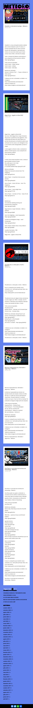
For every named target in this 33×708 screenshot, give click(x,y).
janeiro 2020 (6, 628)
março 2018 (6, 676)
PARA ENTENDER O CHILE (9, 595)
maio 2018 (5, 672)
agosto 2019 (6, 639)
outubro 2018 (6, 661)
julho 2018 (5, 668)
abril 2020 (5, 621)
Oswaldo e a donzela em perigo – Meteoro (16, 26)
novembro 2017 (7, 685)
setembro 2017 (7, 690)
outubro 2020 (6, 608)
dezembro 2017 (7, 683)
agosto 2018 (6, 665)
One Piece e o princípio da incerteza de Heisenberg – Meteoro (15, 469)
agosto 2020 (6, 612)
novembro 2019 (7, 632)
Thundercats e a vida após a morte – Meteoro (14, 265)
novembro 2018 (7, 659)
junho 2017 (6, 697)
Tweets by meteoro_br (10, 83)
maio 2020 (5, 619)
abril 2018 (5, 674)
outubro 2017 (6, 688)
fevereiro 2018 (6, 679)
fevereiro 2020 (6, 625)
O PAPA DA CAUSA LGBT (9, 602)
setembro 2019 (7, 636)
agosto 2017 (6, 692)
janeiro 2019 (6, 654)
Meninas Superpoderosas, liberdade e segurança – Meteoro (15, 368)
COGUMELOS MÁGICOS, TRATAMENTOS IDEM (14, 593)
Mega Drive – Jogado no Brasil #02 (14, 115)
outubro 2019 (6, 634)
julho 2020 (5, 614)
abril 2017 (5, 699)
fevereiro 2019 (6, 652)
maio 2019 (5, 645)
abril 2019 (5, 648)
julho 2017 (5, 694)
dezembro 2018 (7, 656)
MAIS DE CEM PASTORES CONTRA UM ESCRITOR (15, 599)
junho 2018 (6, 670)
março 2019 (6, 650)
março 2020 (6, 623)
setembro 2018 (7, 663)
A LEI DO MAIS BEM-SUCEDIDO (10, 597)
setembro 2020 (7, 610)
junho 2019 (6, 643)
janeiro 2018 (6, 681)
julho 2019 (5, 641)
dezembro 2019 (7, 630)
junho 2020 (6, 616)
